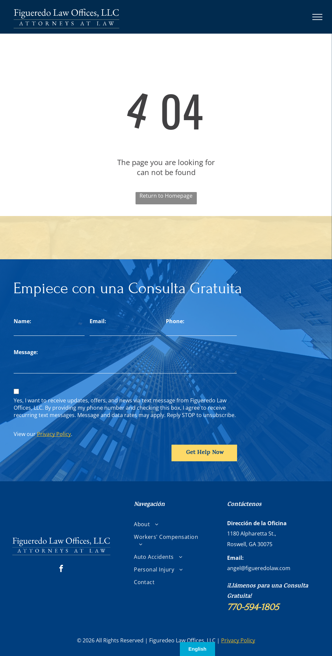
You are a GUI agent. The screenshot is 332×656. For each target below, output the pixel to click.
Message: (26, 352)
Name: (22, 321)
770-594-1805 (253, 607)
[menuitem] (169, 524)
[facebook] (61, 569)
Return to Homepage (166, 195)
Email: (98, 321)
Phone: (175, 321)
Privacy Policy (54, 434)
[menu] (317, 17)
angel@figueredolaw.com (258, 568)
